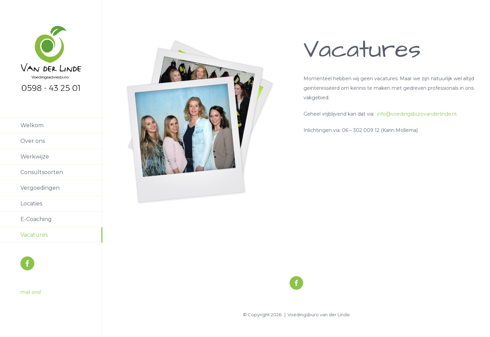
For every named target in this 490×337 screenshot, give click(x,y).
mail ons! (30, 292)
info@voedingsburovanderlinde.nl (416, 114)
